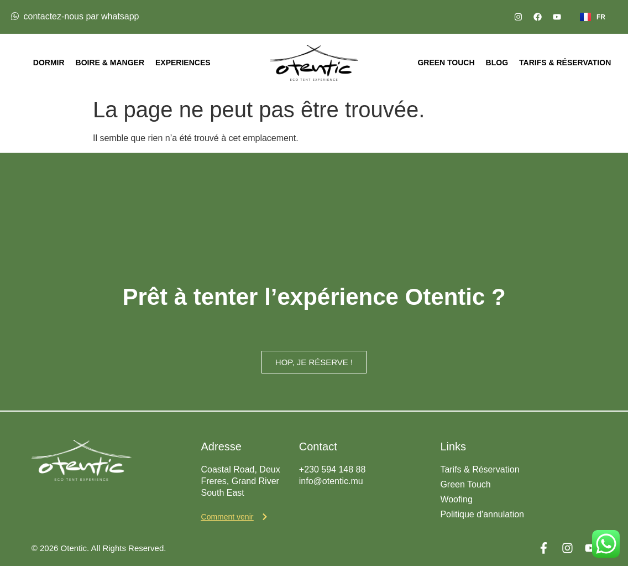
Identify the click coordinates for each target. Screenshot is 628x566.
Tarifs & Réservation (565, 62)
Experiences (183, 62)
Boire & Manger (110, 62)
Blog (497, 62)
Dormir (49, 62)
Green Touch (445, 62)
